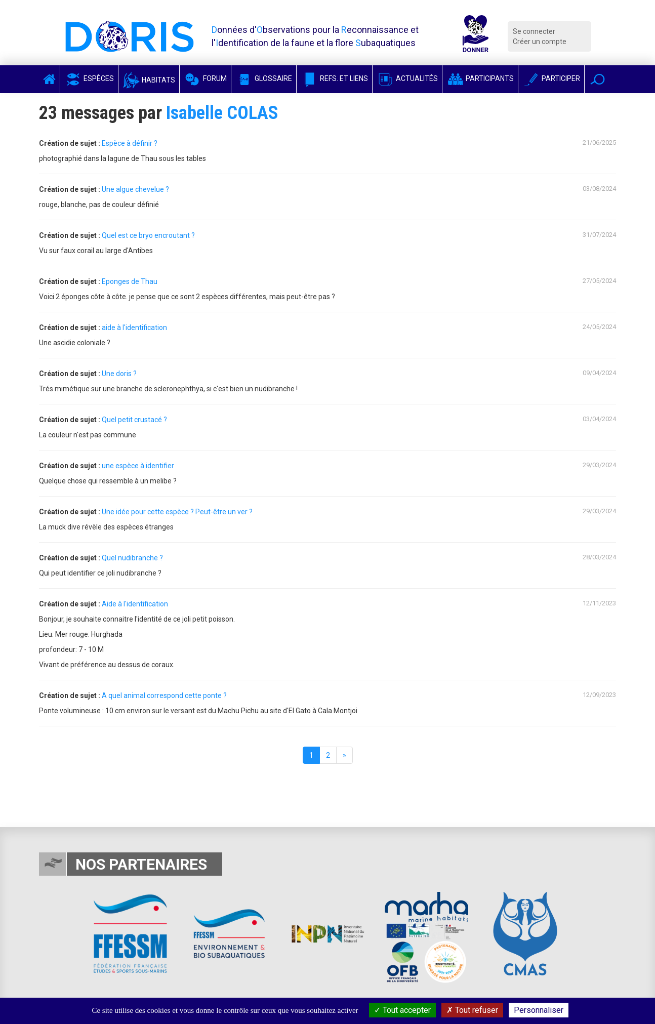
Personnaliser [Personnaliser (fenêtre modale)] (538, 1010)
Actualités (407, 78)
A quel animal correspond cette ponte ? (164, 695)
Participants (480, 78)
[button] (597, 79)
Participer (551, 78)
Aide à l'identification (135, 604)
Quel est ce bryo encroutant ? (148, 235)
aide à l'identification (134, 327)
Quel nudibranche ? (132, 558)
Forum (205, 78)
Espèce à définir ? (129, 143)
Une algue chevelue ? (135, 189)
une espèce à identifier (138, 466)
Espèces (89, 78)
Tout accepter (402, 1010)
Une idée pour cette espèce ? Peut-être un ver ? (177, 512)
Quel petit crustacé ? (134, 420)
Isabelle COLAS (222, 113)
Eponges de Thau (129, 281)
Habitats (148, 80)
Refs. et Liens (334, 78)
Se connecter (534, 31)
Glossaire (263, 78)
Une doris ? (119, 374)
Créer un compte (539, 41)
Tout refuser (472, 1010)
